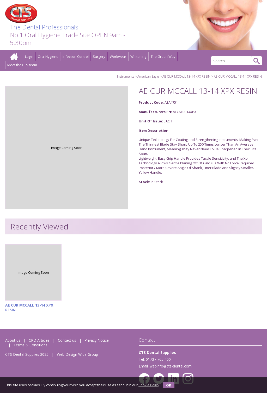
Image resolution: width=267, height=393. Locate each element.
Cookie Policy (148, 384)
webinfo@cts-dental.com (171, 366)
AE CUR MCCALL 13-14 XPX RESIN (186, 76)
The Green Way (163, 56)
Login (29, 56)
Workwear (118, 56)
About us (12, 340)
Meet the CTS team (22, 65)
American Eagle (148, 76)
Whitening (138, 56)
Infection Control (76, 56)
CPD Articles (39, 340)
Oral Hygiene (48, 56)
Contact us (67, 340)
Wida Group (88, 354)
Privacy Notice (96, 340)
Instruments (125, 76)
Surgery (99, 56)
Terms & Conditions (30, 344)
